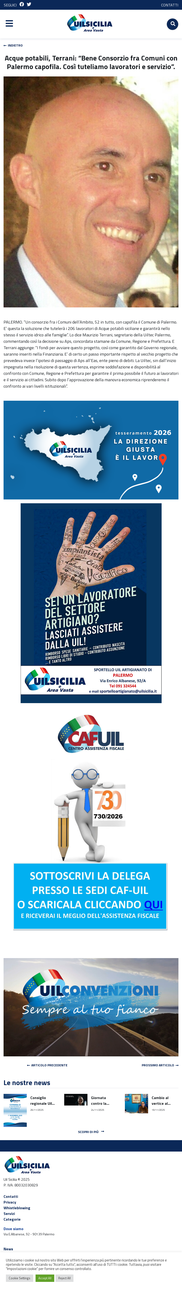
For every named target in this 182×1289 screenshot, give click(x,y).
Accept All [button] (44, 1278)
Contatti (11, 1196)
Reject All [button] (64, 1278)
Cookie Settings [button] (19, 1278)
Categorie (12, 1219)
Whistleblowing (17, 1208)
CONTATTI (169, 5)
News (8, 1249)
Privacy (10, 1202)
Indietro (13, 45)
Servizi (9, 1213)
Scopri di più (91, 1131)
